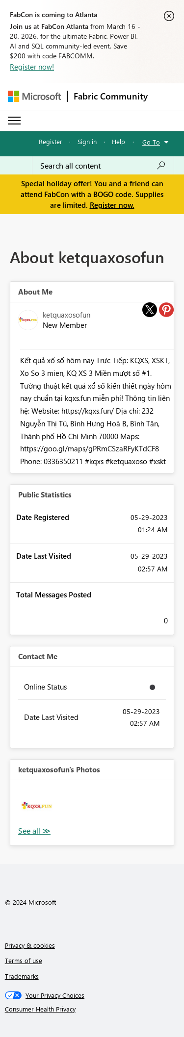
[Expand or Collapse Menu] (14, 120)
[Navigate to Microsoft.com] (34, 96)
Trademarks (22, 976)
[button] (37, 806)
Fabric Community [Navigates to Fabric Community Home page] (111, 96)
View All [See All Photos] (34, 831)
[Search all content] (103, 165)
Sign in (87, 141)
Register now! (32, 67)
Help (118, 141)
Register (50, 141)
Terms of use (23, 960)
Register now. (112, 205)
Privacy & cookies (30, 945)
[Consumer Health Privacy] (92, 1009)
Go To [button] (151, 142)
